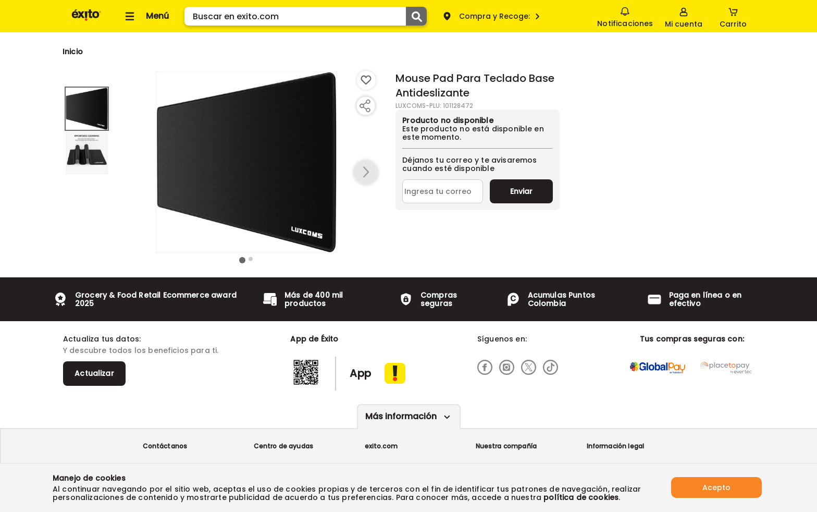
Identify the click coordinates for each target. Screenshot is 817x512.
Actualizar (94, 373)
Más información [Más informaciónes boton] (401, 416)
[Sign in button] (683, 16)
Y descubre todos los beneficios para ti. (140, 350)
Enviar (521, 191)
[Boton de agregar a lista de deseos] (366, 80)
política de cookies (580, 497)
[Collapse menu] (145, 16)
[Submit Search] (416, 16)
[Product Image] (246, 162)
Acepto (716, 487)
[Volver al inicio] (86, 20)
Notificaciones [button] (625, 16)
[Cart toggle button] (733, 16)
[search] (305, 16)
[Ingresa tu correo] (442, 191)
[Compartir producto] (365, 105)
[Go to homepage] (73, 51)
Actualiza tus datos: (102, 339)
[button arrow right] (365, 172)
